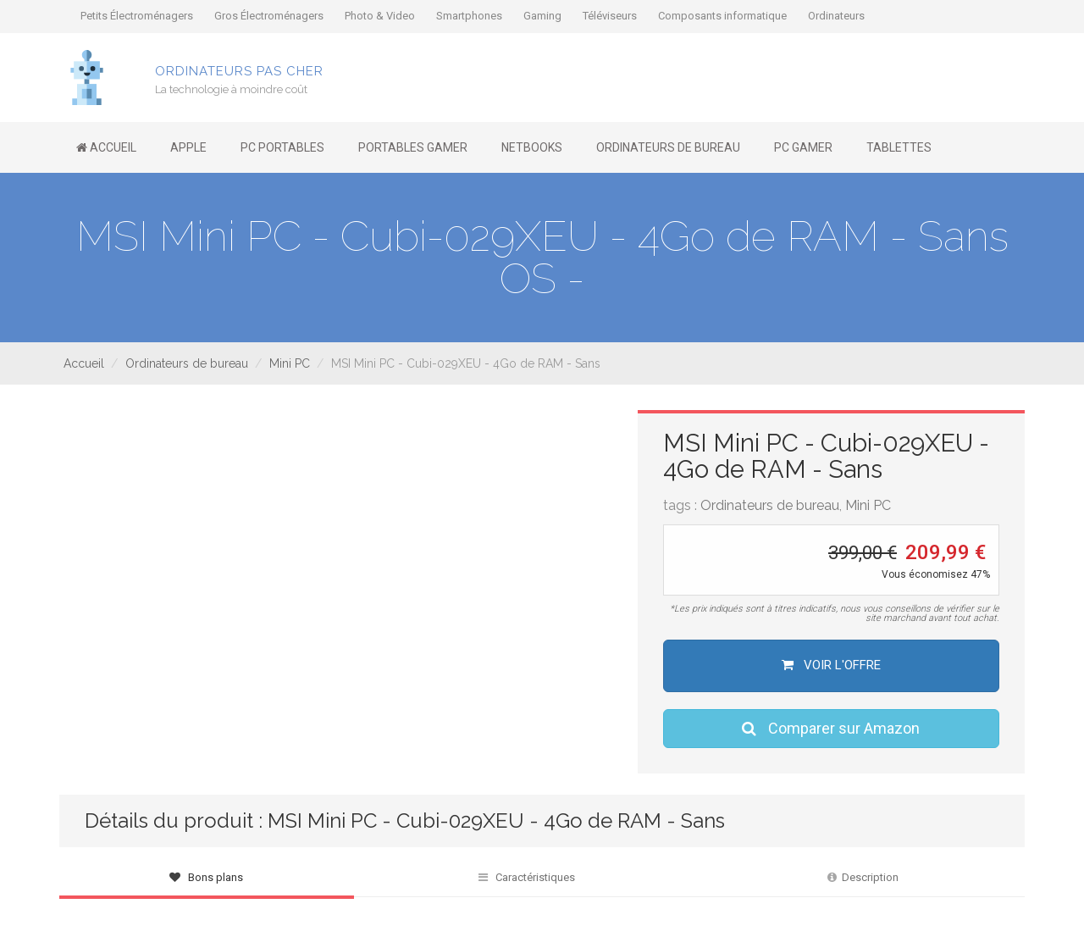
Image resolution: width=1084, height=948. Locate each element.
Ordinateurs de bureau (186, 363)
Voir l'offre (831, 665)
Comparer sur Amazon (831, 728)
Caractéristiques (526, 877)
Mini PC (289, 363)
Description (863, 877)
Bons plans (206, 877)
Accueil (84, 363)
